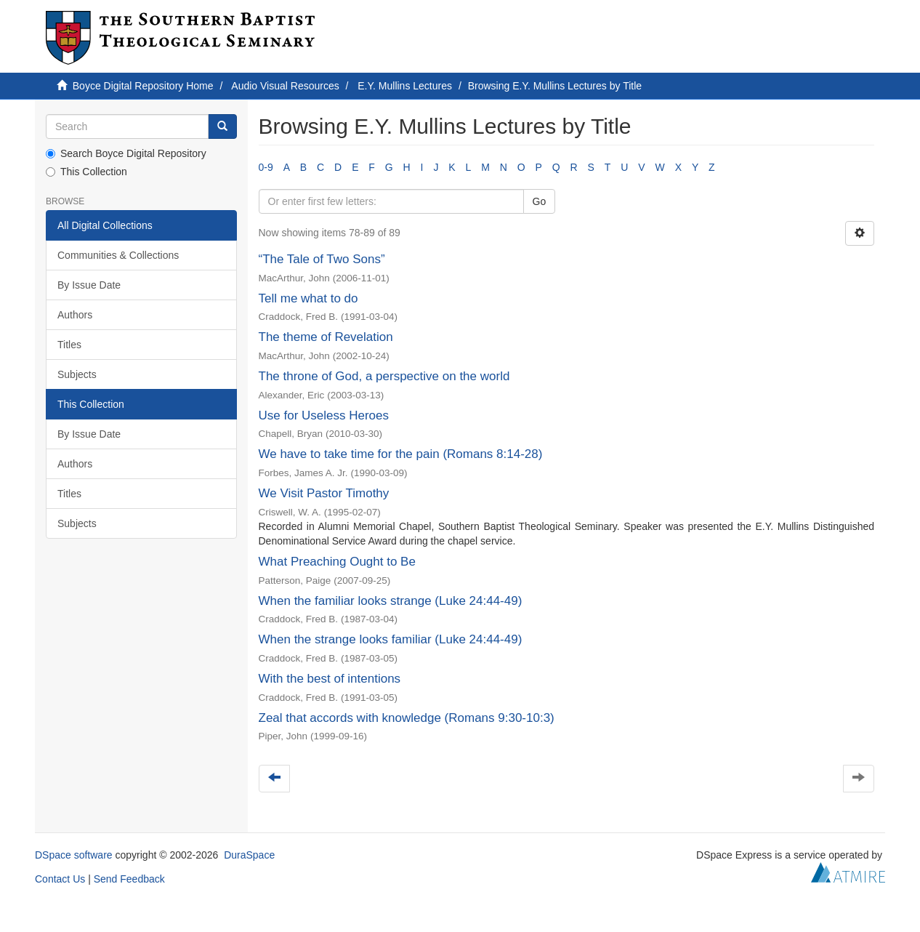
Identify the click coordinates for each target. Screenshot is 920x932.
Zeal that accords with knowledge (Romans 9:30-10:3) (406, 718)
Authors (74, 315)
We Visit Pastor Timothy (324, 493)
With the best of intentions (330, 679)
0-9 (266, 167)
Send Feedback (129, 879)
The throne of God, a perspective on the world (384, 376)
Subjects (77, 374)
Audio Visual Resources (285, 86)
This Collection (86, 171)
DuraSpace (249, 855)
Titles (69, 344)
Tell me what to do (308, 298)
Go (539, 201)
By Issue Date (89, 285)
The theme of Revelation (326, 337)
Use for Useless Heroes (324, 415)
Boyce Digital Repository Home (143, 86)
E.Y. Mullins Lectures (405, 86)
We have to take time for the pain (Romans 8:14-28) (401, 454)
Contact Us (60, 879)
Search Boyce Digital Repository (126, 153)
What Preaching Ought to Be (337, 562)
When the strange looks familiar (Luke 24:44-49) (390, 639)
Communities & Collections (118, 255)
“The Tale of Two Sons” (322, 259)
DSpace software (74, 855)
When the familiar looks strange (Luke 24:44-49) (390, 601)
